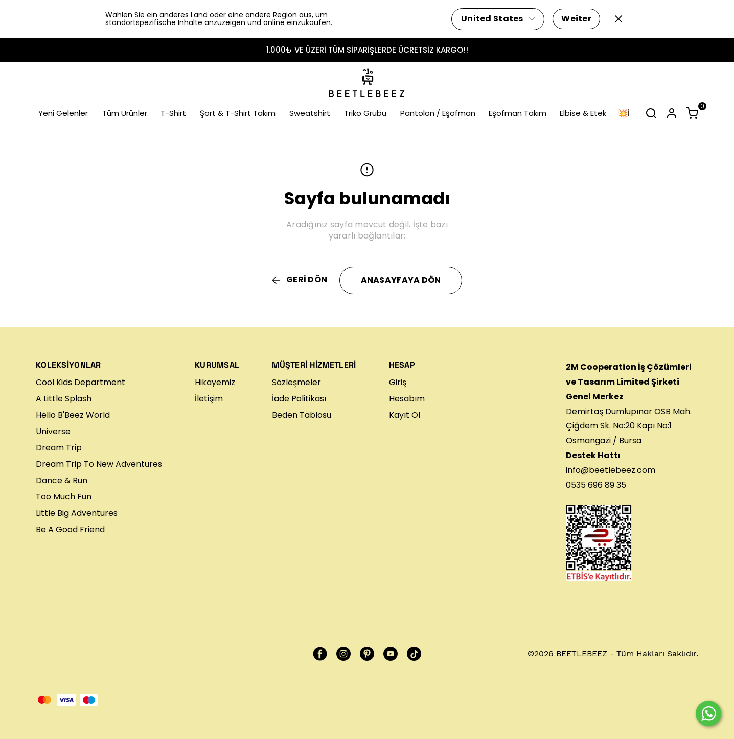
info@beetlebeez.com (610, 470)
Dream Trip (59, 448)
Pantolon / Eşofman (437, 113)
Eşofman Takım (517, 113)
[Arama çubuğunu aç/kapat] (651, 113)
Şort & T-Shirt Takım (238, 113)
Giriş (397, 382)
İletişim (209, 398)
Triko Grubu (365, 113)
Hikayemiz (215, 382)
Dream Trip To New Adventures (99, 464)
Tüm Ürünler (124, 113)
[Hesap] (671, 113)
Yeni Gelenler (63, 113)
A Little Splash (63, 398)
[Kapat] (618, 19)
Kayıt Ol (404, 415)
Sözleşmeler (296, 382)
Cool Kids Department (80, 382)
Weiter (576, 19)
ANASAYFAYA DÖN (401, 280)
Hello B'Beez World (73, 415)
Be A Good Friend (70, 529)
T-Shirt (173, 113)
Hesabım (407, 398)
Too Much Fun (63, 497)
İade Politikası (299, 398)
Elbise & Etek (583, 113)
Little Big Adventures (77, 513)
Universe (53, 431)
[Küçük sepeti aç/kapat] (692, 113)
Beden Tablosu (301, 415)
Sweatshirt (309, 113)
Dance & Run (61, 480)
